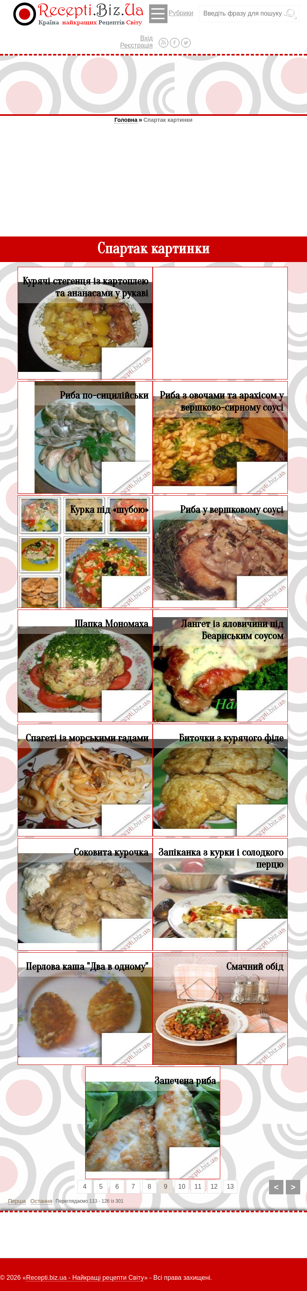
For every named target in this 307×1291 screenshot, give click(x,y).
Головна (126, 120)
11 (197, 1186)
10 (181, 1186)
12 (214, 1186)
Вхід (146, 38)
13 (230, 1186)
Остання (41, 1201)
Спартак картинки (168, 120)
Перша (17, 1201)
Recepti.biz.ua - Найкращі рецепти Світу (85, 1277)
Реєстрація (136, 45)
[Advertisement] (153, 85)
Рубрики (171, 13)
